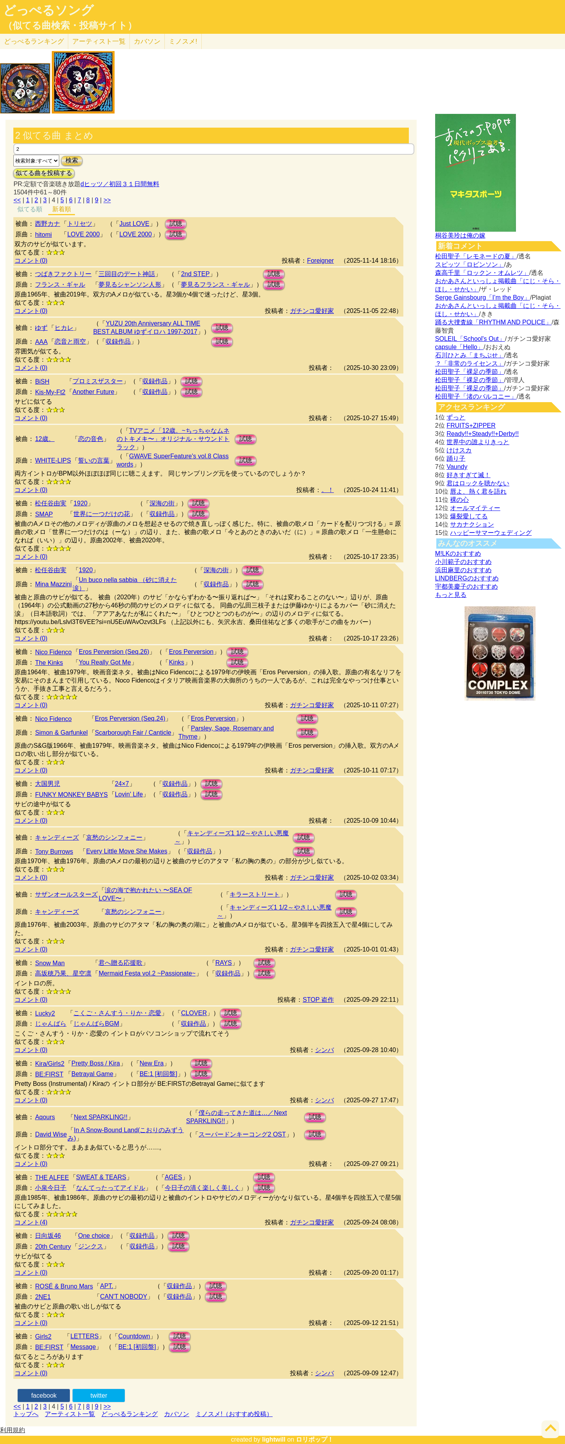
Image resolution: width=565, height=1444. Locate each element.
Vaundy (457, 466)
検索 (72, 160)
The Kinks (49, 662)
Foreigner (320, 260)
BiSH (42, 381)
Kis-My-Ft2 (50, 392)
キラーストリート (255, 894)
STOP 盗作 (318, 999)
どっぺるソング (48, 10)
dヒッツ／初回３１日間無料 (119, 184)
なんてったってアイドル (110, 1187)
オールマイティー (475, 508)
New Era (152, 1063)
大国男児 (47, 783)
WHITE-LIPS (53, 460)
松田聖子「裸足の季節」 (469, 371)
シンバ (324, 1050)
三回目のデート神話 (126, 274)
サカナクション (472, 524)
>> (107, 200)
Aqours (45, 1117)
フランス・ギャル (60, 284)
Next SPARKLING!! (101, 1117)
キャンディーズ (57, 837)
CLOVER (194, 1013)
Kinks (176, 662)
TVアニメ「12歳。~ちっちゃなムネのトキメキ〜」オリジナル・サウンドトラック (173, 438)
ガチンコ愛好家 (312, 310)
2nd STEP (195, 274)
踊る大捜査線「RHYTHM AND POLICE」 (493, 322)
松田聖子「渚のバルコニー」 (476, 396)
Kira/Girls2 (49, 1063)
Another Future (94, 391)
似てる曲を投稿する (44, 173)
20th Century (53, 1246)
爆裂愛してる (469, 516)
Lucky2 (45, 1013)
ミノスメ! (183, 41)
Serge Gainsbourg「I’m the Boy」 (482, 297)
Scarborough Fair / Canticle (133, 732)
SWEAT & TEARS (101, 1177)
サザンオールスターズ (66, 894)
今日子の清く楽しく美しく (202, 1187)
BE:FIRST (49, 1074)
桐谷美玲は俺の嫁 (460, 235)
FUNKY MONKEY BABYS (71, 794)
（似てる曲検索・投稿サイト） (70, 25)
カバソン (147, 41)
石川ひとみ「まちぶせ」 (469, 355)
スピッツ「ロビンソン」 (469, 264)
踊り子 (456, 458)
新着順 (61, 209)
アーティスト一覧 (70, 1414)
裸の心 (459, 499)
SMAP (44, 514)
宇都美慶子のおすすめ (466, 586)
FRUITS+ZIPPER (471, 425)
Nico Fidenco (53, 652)
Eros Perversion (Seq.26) (114, 651)
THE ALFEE (52, 1177)
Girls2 (43, 1336)
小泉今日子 (50, 1187)
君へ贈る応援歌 (120, 962)
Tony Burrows (54, 851)
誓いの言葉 (93, 460)
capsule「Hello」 (459, 347)
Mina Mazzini (53, 584)
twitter (99, 1395)
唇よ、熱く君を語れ (478, 491)
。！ (327, 490)
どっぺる (34, 41)
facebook (43, 1395)
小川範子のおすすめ (463, 561)
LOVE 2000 (83, 234)
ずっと (456, 417)
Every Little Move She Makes (126, 851)
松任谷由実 (50, 503)
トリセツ (79, 223)
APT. (106, 1286)
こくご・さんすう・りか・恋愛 (117, 1013)
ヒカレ (64, 327)
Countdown (134, 1336)
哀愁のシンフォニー (114, 837)
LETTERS (84, 1336)
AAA (41, 342)
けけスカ (459, 450)
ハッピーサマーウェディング (491, 532)
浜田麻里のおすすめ (463, 570)
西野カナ (47, 223)
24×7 (122, 783)
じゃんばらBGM (96, 1023)
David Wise (51, 1134)
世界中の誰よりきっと (478, 442)
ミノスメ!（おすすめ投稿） (233, 1414)
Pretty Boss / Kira (95, 1063)
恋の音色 (90, 439)
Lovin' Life (129, 794)
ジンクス (90, 1246)
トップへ (25, 1414)
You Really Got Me (105, 662)
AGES (173, 1177)
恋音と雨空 (70, 341)
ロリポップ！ (315, 1439)
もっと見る (451, 594)
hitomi (43, 234)
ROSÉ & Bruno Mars (64, 1286)
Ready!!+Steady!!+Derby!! (483, 433)
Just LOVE (134, 223)
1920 (80, 503)
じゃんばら (50, 1023)
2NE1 (43, 1297)
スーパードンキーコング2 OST (242, 1134)
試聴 (176, 223)
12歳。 (45, 439)
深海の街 (162, 503)
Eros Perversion (191, 651)
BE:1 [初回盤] (158, 1074)
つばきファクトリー (63, 274)
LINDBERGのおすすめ (467, 578)
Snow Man (50, 963)
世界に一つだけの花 (101, 514)
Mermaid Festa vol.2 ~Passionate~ (146, 973)
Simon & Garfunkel (61, 732)
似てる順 (29, 209)
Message (83, 1346)
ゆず (41, 327)
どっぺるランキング (129, 1414)
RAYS (223, 962)
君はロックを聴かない (478, 483)
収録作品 (118, 341)
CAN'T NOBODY (123, 1296)
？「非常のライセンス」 (469, 363)
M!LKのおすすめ (458, 553)
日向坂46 (48, 1235)
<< (17, 200)
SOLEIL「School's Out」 (470, 338)
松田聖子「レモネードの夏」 (476, 256)
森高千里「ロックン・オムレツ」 (482, 272)
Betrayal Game (92, 1074)
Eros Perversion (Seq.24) (130, 718)
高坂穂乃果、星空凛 (63, 973)
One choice (94, 1235)
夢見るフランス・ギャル (215, 284)
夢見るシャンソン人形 (129, 284)
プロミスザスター (98, 381)
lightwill (274, 1439)
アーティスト (99, 41)
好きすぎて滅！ (468, 475)
